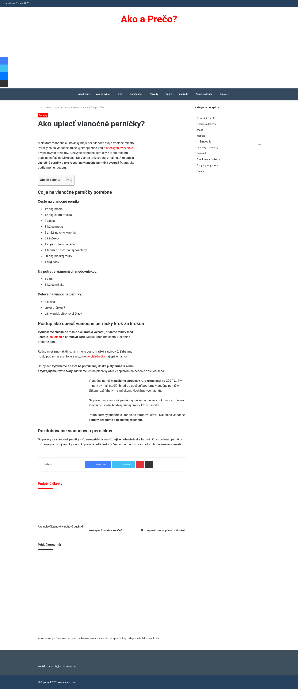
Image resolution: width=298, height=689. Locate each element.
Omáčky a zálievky (207, 147)
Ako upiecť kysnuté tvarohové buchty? (60, 526)
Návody (154, 94)
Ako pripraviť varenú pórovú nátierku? (162, 530)
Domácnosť (136, 94)
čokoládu (56, 337)
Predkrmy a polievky (208, 159)
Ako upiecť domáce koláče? (105, 530)
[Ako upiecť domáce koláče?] (112, 510)
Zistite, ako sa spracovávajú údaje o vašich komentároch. (128, 638)
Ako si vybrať (103, 94)
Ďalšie (223, 94)
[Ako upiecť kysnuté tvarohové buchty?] (60, 508)
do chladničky (95, 356)
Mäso (200, 129)
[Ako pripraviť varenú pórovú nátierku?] (163, 510)
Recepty (65, 107)
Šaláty (200, 170)
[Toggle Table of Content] (66, 180)
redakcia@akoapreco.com (62, 666)
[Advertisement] (149, 60)
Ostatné (201, 153)
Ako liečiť (83, 94)
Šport (169, 94)
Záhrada (183, 94)
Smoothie (205, 141)
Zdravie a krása (204, 94)
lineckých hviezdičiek (120, 148)
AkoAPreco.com (48, 107)
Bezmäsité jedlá (206, 118)
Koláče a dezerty (206, 123)
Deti (120, 94)
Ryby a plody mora (207, 165)
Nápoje (201, 135)
